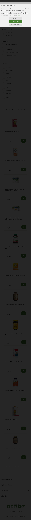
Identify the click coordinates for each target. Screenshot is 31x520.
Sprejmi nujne (15, 24)
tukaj (19, 15)
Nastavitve (15, 18)
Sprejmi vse (16, 21)
